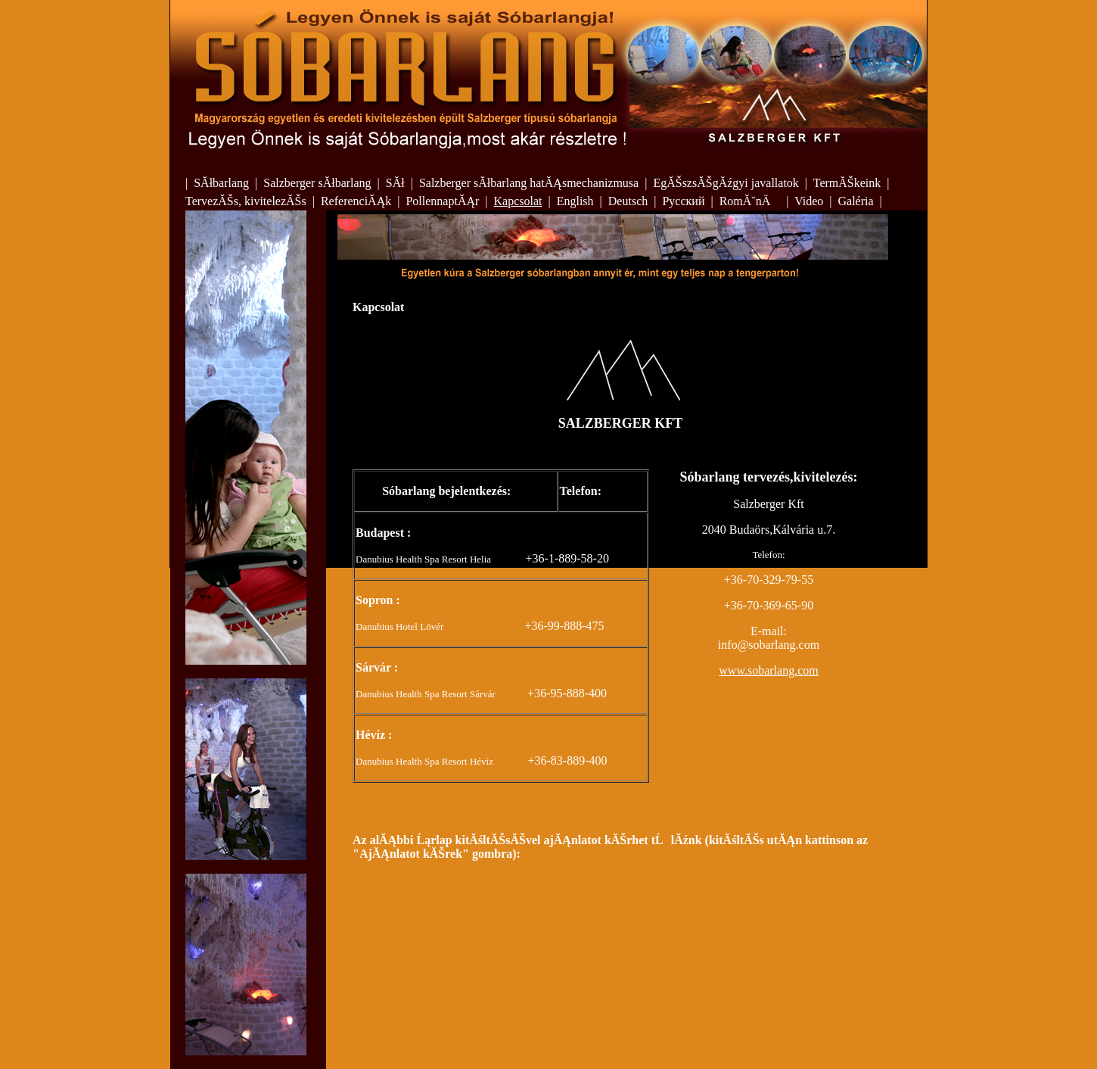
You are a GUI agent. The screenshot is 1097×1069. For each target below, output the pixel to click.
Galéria (855, 201)
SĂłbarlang (221, 182)
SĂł (395, 182)
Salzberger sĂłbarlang (317, 182)
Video (808, 201)
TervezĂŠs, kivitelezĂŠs (245, 201)
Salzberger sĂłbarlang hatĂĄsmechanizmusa (529, 182)
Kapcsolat (518, 201)
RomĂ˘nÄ (750, 201)
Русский (683, 201)
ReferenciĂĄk (356, 201)
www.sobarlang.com (768, 670)
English (575, 201)
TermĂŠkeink (847, 182)
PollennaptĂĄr (442, 201)
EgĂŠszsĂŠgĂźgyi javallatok (725, 182)
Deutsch (628, 201)
